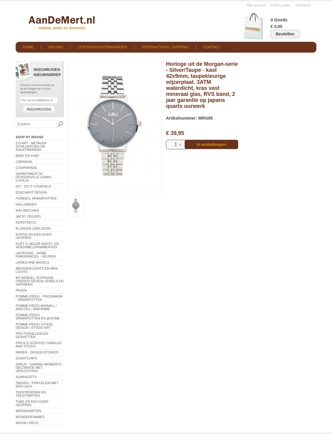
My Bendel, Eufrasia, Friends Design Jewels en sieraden (39, 281)
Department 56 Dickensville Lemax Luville (33, 177)
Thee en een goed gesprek (32, 403)
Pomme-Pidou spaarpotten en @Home (38, 316)
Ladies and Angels (32, 262)
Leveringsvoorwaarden (102, 47)
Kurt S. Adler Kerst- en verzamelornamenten (37, 245)
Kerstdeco (26, 222)
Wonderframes (30, 417)
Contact (211, 47)
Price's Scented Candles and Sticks (39, 344)
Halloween (26, 204)
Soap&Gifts (26, 377)
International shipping (165, 47)
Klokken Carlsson (33, 228)
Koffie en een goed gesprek (33, 236)
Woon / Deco (27, 423)
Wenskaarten (28, 411)
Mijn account (256, 5)
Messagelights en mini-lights (37, 270)
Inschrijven (39, 109)
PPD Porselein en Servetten (32, 335)
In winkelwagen (211, 144)
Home (28, 47)
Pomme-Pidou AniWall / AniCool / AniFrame (36, 307)
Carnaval (24, 162)
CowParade (26, 168)
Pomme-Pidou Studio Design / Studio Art (34, 325)
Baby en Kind (27, 155)
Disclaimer (303, 5)
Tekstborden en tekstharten (31, 393)
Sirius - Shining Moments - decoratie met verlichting (39, 367)
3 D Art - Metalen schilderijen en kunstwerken (31, 146)
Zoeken (59, 124)
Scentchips (26, 358)
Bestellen (285, 34)
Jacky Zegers (28, 216)
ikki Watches (27, 210)
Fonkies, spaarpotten (36, 198)
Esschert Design (31, 192)
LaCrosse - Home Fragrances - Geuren (36, 254)
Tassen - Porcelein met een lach (37, 384)
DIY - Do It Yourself (33, 186)
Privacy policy (281, 5)
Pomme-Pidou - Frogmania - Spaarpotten (39, 298)
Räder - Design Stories (37, 352)
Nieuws (55, 47)
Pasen (21, 290)
